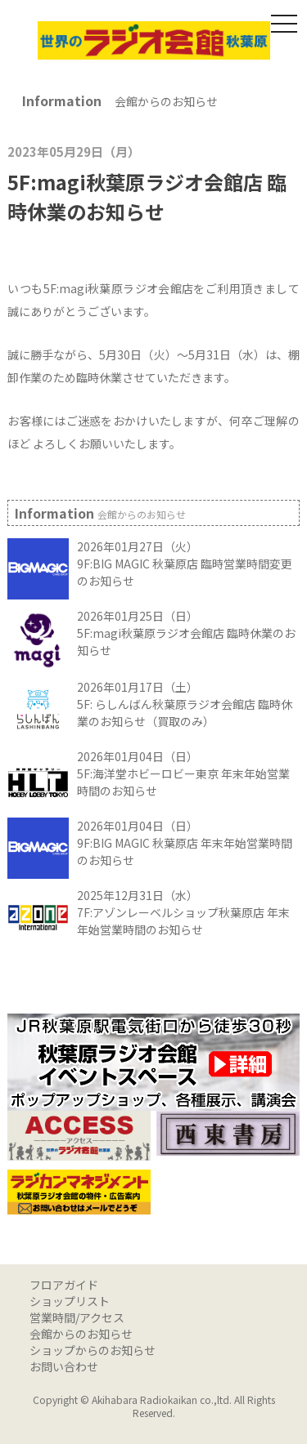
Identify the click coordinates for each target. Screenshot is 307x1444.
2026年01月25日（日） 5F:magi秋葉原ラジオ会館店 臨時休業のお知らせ (186, 633)
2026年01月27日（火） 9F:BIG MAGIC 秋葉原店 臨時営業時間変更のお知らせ (184, 563)
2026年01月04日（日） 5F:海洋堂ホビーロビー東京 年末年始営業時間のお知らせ (183, 773)
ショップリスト (69, 1301)
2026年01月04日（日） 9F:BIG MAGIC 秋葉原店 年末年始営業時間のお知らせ (184, 843)
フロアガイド (63, 1285)
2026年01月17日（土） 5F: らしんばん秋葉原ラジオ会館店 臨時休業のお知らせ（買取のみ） (184, 704)
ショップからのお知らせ (92, 1350)
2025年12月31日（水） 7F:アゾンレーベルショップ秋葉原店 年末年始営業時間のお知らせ (183, 912)
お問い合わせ (63, 1366)
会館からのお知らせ (81, 1334)
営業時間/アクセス (76, 1317)
